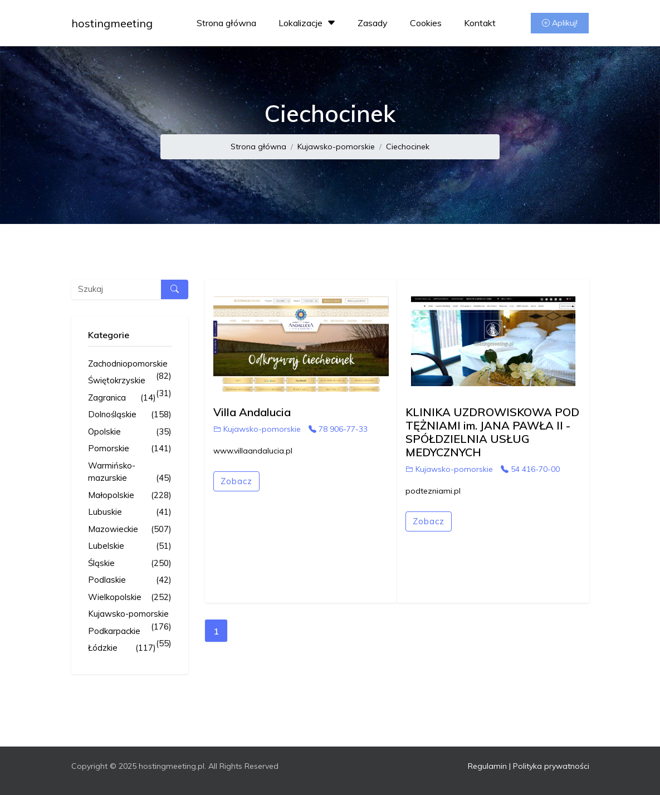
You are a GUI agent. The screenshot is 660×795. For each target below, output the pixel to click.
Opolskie (130, 432)
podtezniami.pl (433, 491)
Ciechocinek (407, 147)
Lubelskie (130, 546)
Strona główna (226, 22)
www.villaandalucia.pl (252, 451)
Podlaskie (130, 580)
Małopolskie (130, 495)
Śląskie (130, 563)
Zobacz (236, 481)
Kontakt (480, 22)
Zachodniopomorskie (130, 364)
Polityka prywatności (551, 766)
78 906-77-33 (338, 429)
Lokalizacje (308, 22)
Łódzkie (122, 648)
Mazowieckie (130, 529)
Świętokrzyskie (130, 381)
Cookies (426, 22)
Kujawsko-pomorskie (336, 147)
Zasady (373, 22)
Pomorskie (130, 448)
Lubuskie (130, 512)
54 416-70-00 (530, 469)
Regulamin (487, 766)
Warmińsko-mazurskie (130, 472)
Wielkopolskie (130, 597)
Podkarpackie (130, 632)
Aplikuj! (560, 23)
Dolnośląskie (130, 414)
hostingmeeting (112, 23)
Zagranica (122, 398)
